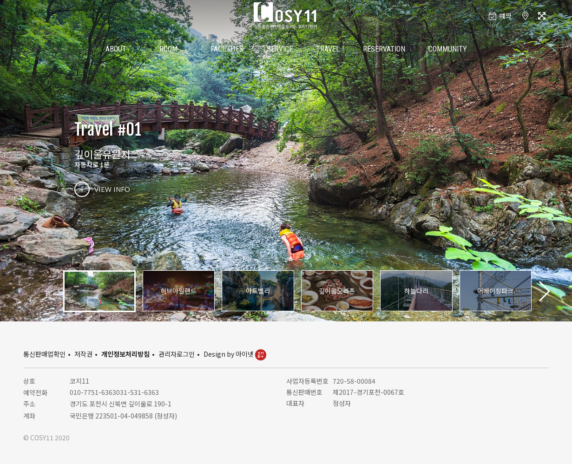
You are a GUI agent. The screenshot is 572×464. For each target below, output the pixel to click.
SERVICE (280, 49)
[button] (544, 291)
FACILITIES (226, 49)
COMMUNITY (447, 49)
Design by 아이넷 (235, 354)
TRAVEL (328, 49)
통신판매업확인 (44, 354)
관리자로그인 (176, 354)
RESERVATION (384, 49)
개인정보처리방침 (125, 354)
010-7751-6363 (93, 392)
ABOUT (115, 49)
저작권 (83, 354)
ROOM (168, 49)
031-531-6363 (137, 392)
